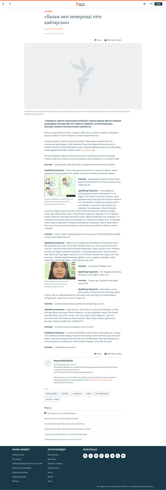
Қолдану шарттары (20, 472)
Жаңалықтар (53, 455)
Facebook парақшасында (99, 380)
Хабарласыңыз (18, 455)
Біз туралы (16, 459)
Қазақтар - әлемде (55, 464)
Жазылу (15, 481)
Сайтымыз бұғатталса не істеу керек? (27, 464)
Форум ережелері (19, 477)
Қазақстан (52, 459)
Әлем (50, 481)
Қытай (50, 477)
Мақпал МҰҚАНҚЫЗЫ (53, 29)
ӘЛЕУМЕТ (48, 11)
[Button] (98, 40)
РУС (151, 4)
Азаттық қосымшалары (21, 468)
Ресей (50, 472)
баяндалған (86, 150)
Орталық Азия (53, 468)
